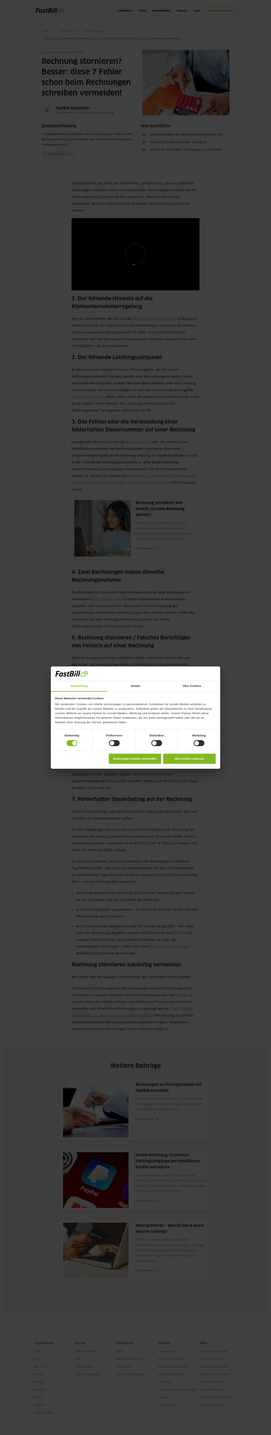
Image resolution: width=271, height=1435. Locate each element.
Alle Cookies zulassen (189, 758)
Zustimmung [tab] (79, 686)
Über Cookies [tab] (192, 686)
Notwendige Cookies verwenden (135, 758)
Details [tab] (135, 686)
